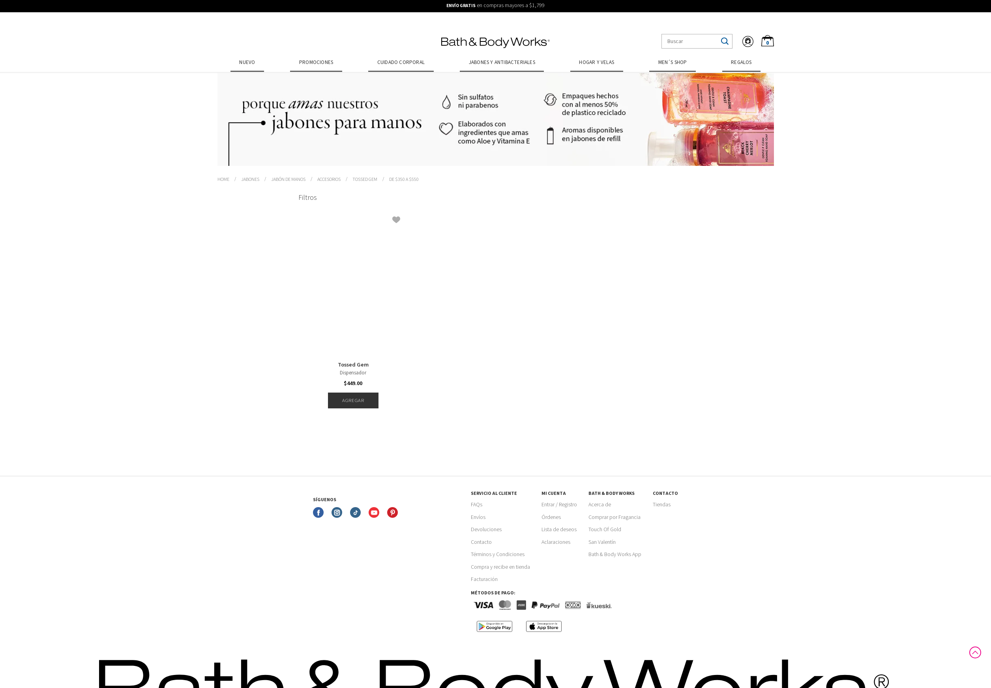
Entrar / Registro (559, 505)
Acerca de (599, 505)
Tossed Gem (364, 179)
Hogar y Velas (596, 62)
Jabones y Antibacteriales (502, 62)
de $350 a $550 (404, 179)
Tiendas (662, 505)
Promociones (316, 62)
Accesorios (329, 179)
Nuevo (247, 62)
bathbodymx (223, 180)
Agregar (353, 400)
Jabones (250, 179)
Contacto (481, 542)
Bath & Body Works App (614, 554)
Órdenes (551, 517)
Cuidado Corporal (401, 62)
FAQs (476, 505)
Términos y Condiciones (498, 554)
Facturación (484, 579)
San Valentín (602, 542)
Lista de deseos (559, 530)
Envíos (478, 517)
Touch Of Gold (604, 530)
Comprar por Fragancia (614, 517)
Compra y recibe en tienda (500, 567)
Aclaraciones (555, 542)
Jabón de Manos (288, 179)
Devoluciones (486, 530)
